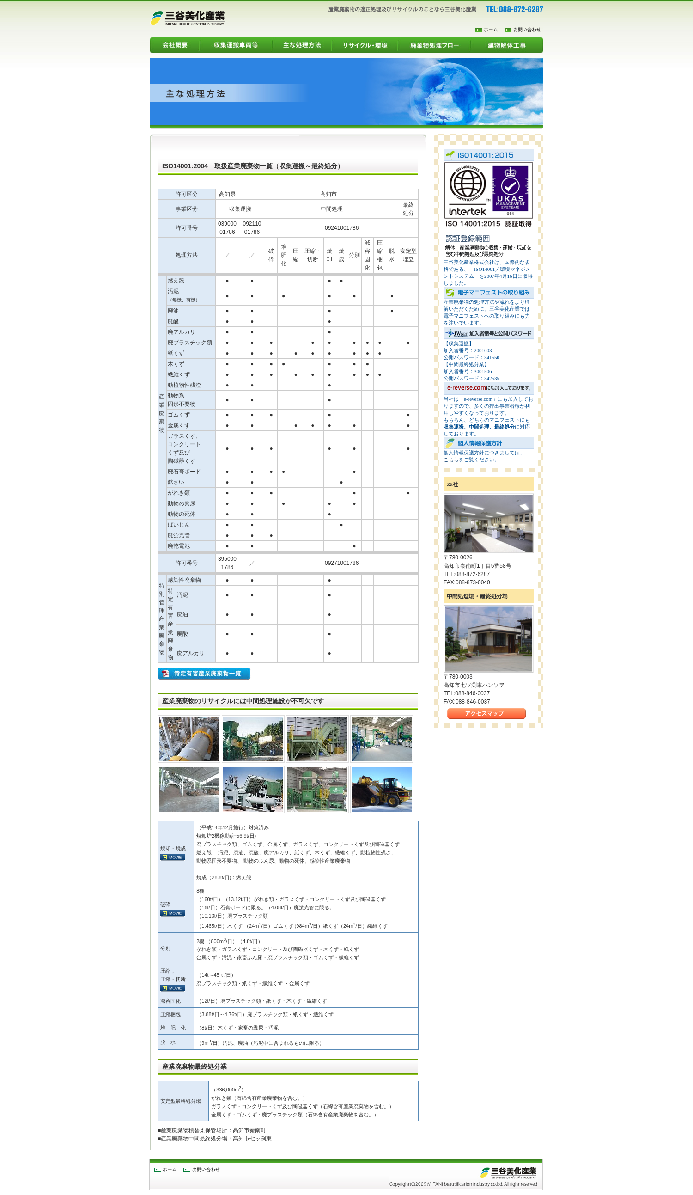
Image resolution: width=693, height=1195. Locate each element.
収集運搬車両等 (236, 45)
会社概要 (175, 45)
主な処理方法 (302, 45)
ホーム (490, 29)
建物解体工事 (506, 45)
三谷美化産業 (187, 18)
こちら (451, 459)
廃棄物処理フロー (434, 45)
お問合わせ (524, 29)
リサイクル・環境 (365, 45)
